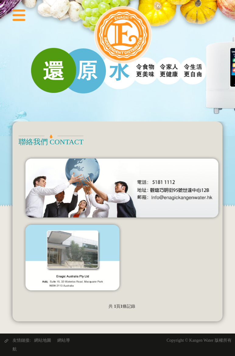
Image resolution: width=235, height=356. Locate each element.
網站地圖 (42, 340)
